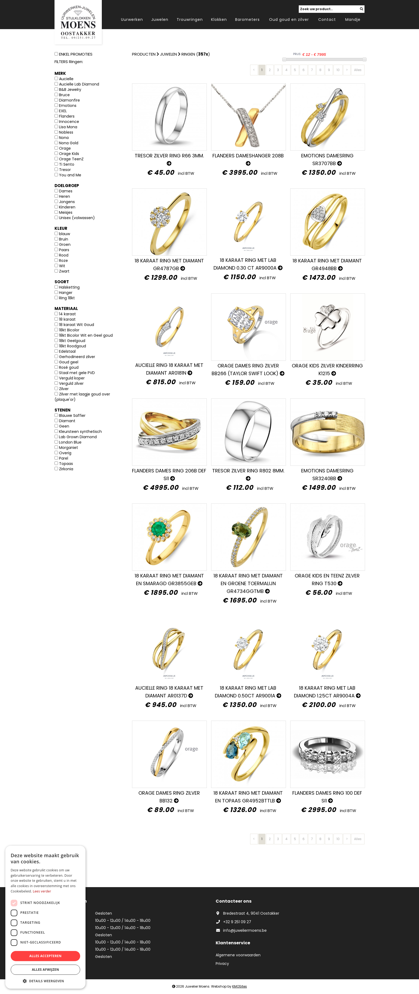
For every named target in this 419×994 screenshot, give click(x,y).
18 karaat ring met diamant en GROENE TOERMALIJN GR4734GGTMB (248, 583)
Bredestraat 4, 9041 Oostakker (247, 913)
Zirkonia (66, 469)
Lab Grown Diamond (78, 437)
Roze (63, 260)
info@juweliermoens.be (241, 930)
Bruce (64, 95)
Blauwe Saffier (72, 415)
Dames (65, 191)
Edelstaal (67, 351)
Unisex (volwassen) (77, 217)
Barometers (247, 19)
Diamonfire (69, 100)
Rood (63, 255)
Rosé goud (69, 367)
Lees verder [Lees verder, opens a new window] (42, 891)
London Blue (70, 442)
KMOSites (239, 986)
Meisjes (65, 212)
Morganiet (68, 447)
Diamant (67, 421)
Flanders (67, 116)
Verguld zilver (71, 383)
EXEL (63, 111)
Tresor (65, 169)
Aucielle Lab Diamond (79, 84)
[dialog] (45, 917)
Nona (64, 137)
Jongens (67, 201)
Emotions (67, 105)
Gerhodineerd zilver (77, 356)
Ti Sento (66, 164)
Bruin (63, 239)
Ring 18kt (67, 298)
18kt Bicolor (69, 330)
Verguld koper (72, 378)
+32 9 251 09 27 (233, 922)
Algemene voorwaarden (238, 955)
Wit (62, 266)
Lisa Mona (68, 127)
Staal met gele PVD (77, 372)
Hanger (65, 292)
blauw (64, 233)
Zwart (64, 271)
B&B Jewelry (70, 89)
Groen (65, 244)
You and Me (70, 175)
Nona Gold (68, 143)
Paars (64, 250)
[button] (45, 980)
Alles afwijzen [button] (45, 969)
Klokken (219, 19)
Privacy (222, 963)
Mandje (352, 19)
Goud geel (68, 362)
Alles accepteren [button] (45, 956)
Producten (144, 54)
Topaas (66, 463)
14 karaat (67, 314)
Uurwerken (132, 19)
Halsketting (69, 287)
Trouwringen (190, 19)
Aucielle (66, 78)
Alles (358, 70)
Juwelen (159, 19)
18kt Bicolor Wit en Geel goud (86, 335)
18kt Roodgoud (72, 346)
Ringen (188, 54)
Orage (65, 148)
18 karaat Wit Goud (76, 324)
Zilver (64, 388)
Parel (63, 458)
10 (338, 70)
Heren (64, 196)
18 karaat (67, 319)
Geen (64, 426)
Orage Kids (69, 153)
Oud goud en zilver (289, 19)
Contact (327, 19)
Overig (65, 453)
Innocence (69, 121)
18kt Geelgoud (72, 340)
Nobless (66, 132)
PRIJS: (297, 54)
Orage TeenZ (71, 159)
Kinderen (67, 207)
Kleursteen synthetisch (80, 431)
